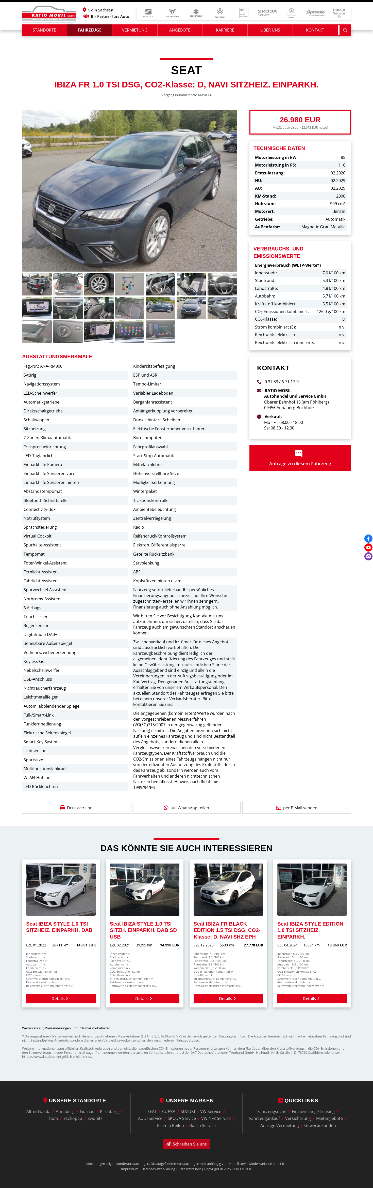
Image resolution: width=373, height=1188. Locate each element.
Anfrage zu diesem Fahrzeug (300, 459)
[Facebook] (368, 538)
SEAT (152, 1111)
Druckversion (76, 809)
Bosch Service (202, 1125)
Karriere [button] (226, 32)
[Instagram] (368, 556)
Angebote (180, 32)
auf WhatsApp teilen (186, 809)
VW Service (210, 1111)
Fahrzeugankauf (264, 1118)
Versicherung (298, 1118)
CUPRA (168, 1111)
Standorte (44, 32)
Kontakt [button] (317, 32)
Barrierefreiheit (189, 1169)
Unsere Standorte (74, 1100)
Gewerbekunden (320, 1125)
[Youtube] (368, 547)
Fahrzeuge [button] (90, 32)
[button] (115, 10)
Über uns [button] (271, 32)
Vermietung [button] (135, 32)
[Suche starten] (345, 32)
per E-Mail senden (296, 809)
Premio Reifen (170, 1125)
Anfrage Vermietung (279, 1125)
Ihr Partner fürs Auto (115, 17)
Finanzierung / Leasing (313, 1111)
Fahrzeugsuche (271, 1111)
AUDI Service (150, 1118)
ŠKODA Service (182, 1118)
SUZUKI (188, 1111)
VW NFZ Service (216, 1118)
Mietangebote (329, 1118)
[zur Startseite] (49, 14)
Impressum (129, 1169)
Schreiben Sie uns (186, 1144)
